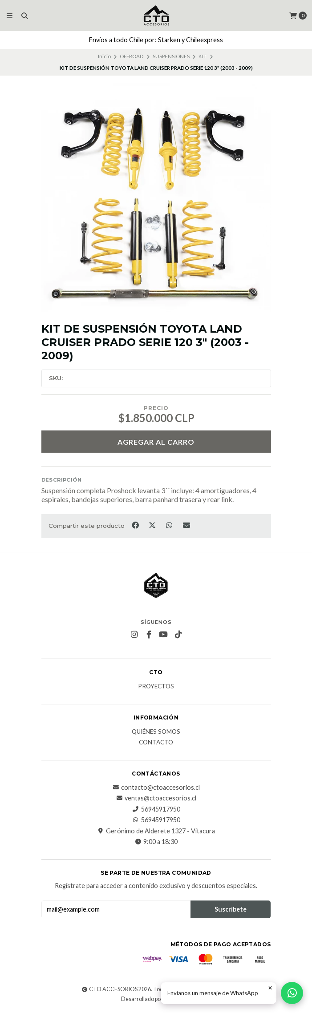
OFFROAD (131, 56)
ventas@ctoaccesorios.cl (156, 798)
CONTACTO (156, 743)
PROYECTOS (156, 686)
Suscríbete (231, 909)
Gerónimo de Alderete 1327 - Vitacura (156, 831)
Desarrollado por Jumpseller (155, 999)
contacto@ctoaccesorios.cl (156, 787)
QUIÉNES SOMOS (156, 732)
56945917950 (156, 809)
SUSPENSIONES (171, 56)
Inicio (104, 56)
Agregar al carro (156, 442)
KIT (203, 56)
